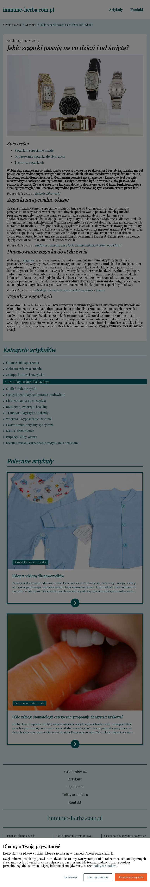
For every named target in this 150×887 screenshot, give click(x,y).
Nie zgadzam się (98, 877)
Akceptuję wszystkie (131, 877)
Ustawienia (70, 877)
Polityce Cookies (104, 866)
